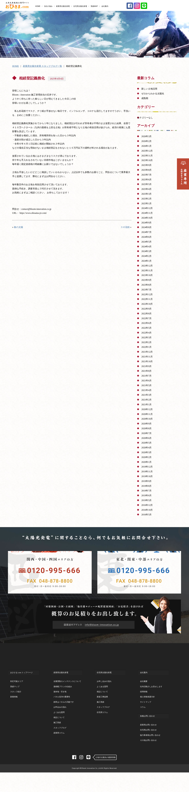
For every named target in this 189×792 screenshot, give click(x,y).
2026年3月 (146, 136)
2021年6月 (146, 380)
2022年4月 (146, 332)
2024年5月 (146, 242)
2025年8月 (146, 170)
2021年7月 (146, 376)
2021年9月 (146, 366)
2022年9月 (146, 309)
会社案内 (104, 6)
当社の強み (48, 6)
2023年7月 (146, 289)
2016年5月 (146, 514)
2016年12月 (147, 505)
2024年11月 (147, 213)
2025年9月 (146, 165)
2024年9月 (146, 222)
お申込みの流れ (59, 718)
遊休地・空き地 (59, 703)
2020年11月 (147, 414)
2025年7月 (146, 175)
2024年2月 (146, 256)
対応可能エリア (16, 693)
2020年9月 (146, 423)
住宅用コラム (102, 724)
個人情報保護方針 (147, 708)
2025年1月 (146, 203)
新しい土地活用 (149, 89)
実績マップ (14, 698)
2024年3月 (146, 251)
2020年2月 (146, 457)
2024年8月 (146, 227)
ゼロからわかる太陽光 (152, 93)
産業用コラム (59, 744)
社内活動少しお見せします (151, 698)
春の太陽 (18, 227)
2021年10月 (147, 361)
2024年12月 (147, 208)
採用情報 (143, 703)
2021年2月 (146, 399)
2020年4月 (146, 447)
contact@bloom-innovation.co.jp (36, 209)
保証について (59, 729)
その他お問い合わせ (148, 752)
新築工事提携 (102, 708)
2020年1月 (146, 462)
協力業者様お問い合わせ (150, 747)
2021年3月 (146, 395)
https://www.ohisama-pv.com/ (33, 213)
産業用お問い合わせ (148, 736)
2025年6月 (146, 179)
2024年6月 (146, 237)
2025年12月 (147, 151)
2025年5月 (146, 184)
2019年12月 (147, 466)
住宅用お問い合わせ (148, 741)
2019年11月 (147, 471)
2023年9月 (146, 280)
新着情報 (14, 708)
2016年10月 (147, 510)
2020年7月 (146, 433)
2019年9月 (146, 481)
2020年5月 (146, 443)
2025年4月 (146, 189)
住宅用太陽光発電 (80, 6)
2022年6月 (146, 323)
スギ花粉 (125, 227)
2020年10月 (147, 419)
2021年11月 (147, 356)
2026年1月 (146, 146)
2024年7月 (146, 232)
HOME (37, 6)
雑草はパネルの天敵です (63, 713)
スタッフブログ (59, 739)
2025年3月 (146, 194)
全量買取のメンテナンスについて (67, 693)
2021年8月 (146, 371)
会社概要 (143, 693)
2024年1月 (146, 261)
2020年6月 (146, 438)
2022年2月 (146, 342)
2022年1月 (146, 347)
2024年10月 (147, 218)
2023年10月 (147, 275)
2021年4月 (146, 390)
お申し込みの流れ (104, 693)
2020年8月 (146, 428)
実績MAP (94, 6)
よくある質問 (59, 724)
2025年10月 (147, 160)
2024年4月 (146, 246)
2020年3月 (146, 452)
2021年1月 (146, 404)
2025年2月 (146, 198)
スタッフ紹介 (15, 703)
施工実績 (57, 734)
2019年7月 (146, 490)
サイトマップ (145, 713)
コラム (143, 718)
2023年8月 (146, 285)
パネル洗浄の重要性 (61, 708)
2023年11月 (147, 270)
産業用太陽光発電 (63, 6)
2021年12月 (147, 352)
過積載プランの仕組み (62, 698)
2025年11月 (147, 155)
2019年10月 (147, 476)
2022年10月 (147, 304)
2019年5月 (146, 500)
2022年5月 (146, 328)
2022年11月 (147, 299)
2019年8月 (146, 486)
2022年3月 (146, 337)
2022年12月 (147, 294)
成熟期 (144, 98)
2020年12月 (147, 409)
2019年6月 (146, 495)
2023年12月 (147, 265)
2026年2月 (146, 141)
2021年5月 (146, 385)
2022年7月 (146, 318)
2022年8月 (146, 313)
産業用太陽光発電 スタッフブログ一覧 (42, 66)
